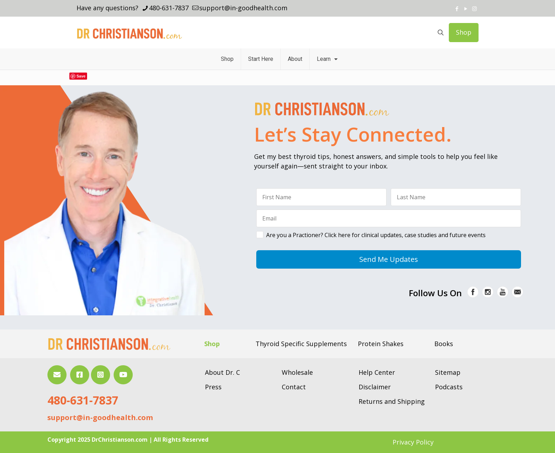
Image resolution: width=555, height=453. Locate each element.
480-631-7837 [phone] (169, 8)
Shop (463, 32)
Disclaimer (375, 387)
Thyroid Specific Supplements (301, 343)
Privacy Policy (413, 442)
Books (443, 343)
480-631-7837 (82, 400)
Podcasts (449, 387)
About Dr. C (222, 372)
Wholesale (297, 372)
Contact (294, 387)
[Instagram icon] (474, 8)
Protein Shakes (381, 343)
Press (213, 387)
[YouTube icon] (465, 8)
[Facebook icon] (456, 8)
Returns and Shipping (392, 401)
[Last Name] (456, 197)
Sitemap (447, 372)
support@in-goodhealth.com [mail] (243, 8)
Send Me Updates (388, 259)
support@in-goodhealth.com (100, 417)
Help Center (377, 372)
